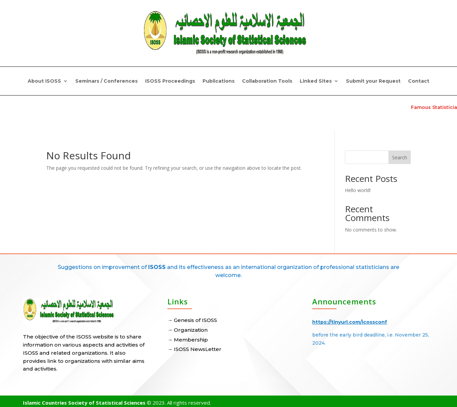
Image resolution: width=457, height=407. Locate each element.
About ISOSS (44, 81)
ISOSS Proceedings (170, 81)
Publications (219, 81)
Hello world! (358, 190)
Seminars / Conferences (106, 81)
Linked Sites (316, 81)
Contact (418, 81)
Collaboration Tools (267, 81)
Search (399, 157)
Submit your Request (373, 81)
